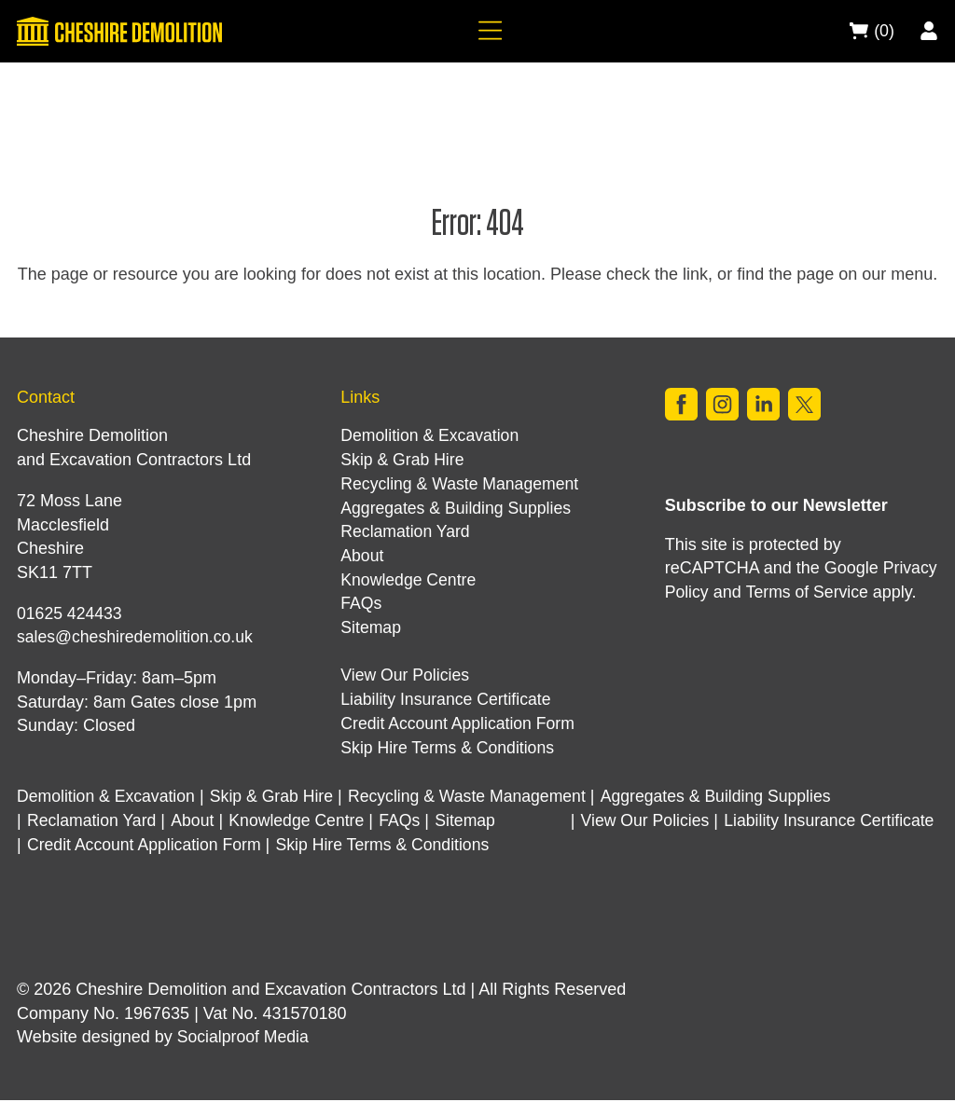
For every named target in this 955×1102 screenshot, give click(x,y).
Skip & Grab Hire (403, 459)
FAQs (361, 603)
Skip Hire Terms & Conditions (449, 747)
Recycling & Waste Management (461, 484)
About (362, 555)
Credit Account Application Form (459, 723)
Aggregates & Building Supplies (457, 508)
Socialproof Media (244, 1039)
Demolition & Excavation (431, 435)
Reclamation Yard (406, 531)
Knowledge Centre (409, 580)
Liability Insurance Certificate (447, 699)
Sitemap (371, 627)
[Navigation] (486, 32)
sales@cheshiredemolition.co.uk (137, 636)
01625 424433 (70, 613)
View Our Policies (406, 675)
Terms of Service (808, 593)
